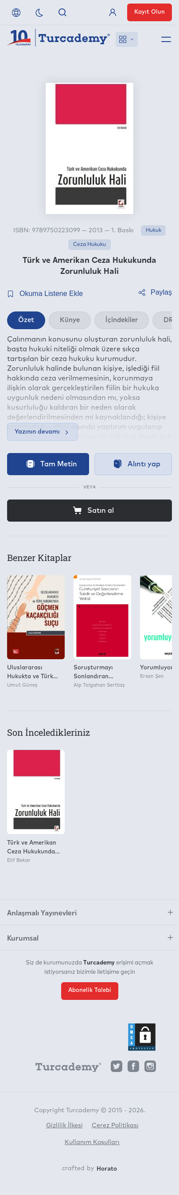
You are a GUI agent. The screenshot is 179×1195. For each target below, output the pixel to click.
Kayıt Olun (149, 12)
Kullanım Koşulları (92, 1142)
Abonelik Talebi (89, 990)
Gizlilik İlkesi (64, 1125)
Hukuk (153, 230)
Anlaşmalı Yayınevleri (42, 912)
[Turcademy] (64, 1068)
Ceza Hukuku (89, 244)
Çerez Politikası (115, 1125)
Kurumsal (23, 937)
